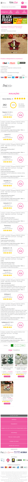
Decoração (3, 31)
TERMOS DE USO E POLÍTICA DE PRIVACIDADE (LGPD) (14, 428)
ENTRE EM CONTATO (14, 445)
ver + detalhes (7, 376)
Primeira (6, 345)
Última (22, 345)
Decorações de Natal (11, 31)
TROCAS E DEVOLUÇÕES (14, 437)
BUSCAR (24, 6)
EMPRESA (14, 419)
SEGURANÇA (14, 432)
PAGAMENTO (14, 424)
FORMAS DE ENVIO (14, 441)
